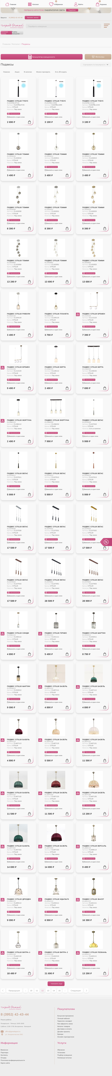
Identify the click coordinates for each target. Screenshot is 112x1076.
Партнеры (4, 1052)
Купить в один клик (90, 436)
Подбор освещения (15, 32)
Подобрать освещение (37, 26)
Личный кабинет (63, 1018)
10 (31, 990)
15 (59, 990)
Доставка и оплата (64, 1029)
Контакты (4, 1055)
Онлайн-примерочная (65, 1037)
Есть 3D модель (60, 71)
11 (37, 990)
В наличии (27, 71)
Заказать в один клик (16, 117)
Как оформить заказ (65, 1024)
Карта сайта (5, 1063)
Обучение (61, 1050)
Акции (15, 71)
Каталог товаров (63, 1026)
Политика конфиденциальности (13, 1060)
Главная (10, 4)
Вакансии (4, 1050)
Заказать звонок (32, 18)
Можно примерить (42, 71)
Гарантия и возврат (64, 1021)
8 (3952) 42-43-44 (15, 18)
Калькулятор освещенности (41, 57)
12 (42, 990)
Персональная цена (13, 114)
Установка (61, 1052)
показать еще (56, 984)
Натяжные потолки (4, 32)
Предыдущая (14, 990)
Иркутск (4, 18)
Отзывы (3, 1058)
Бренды (60, 1034)
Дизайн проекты (63, 1032)
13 (48, 990)
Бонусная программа (65, 1016)
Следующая (76, 990)
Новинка (5, 71)
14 (54, 990)
